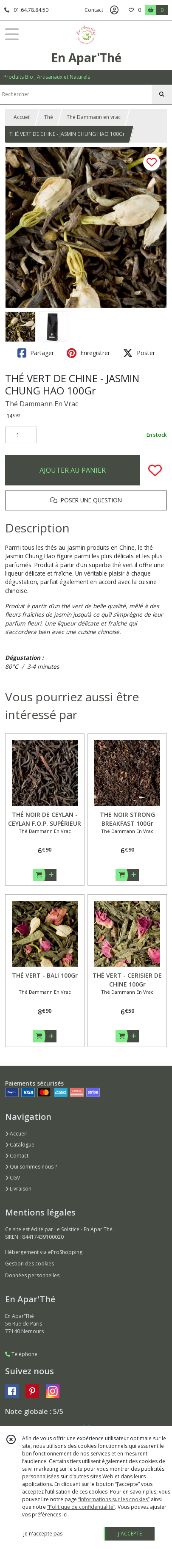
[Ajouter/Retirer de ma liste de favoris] (155, 470)
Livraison (18, 1188)
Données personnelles (32, 1275)
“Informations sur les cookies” (113, 1499)
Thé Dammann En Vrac (41, 403)
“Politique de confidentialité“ (81, 1506)
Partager (35, 353)
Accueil (22, 117)
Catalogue (19, 1144)
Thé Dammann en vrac (94, 117)
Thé (48, 117)
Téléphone (21, 1354)
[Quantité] (21, 435)
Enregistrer (88, 353)
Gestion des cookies (29, 1263)
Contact (94, 10)
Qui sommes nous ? (31, 1166)
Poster (139, 353)
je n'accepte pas (42, 1533)
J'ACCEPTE (130, 1533)
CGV (12, 1177)
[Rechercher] (162, 94)
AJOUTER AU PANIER (72, 470)
